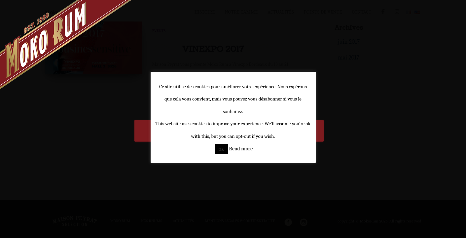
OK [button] (221, 148)
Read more (241, 149)
